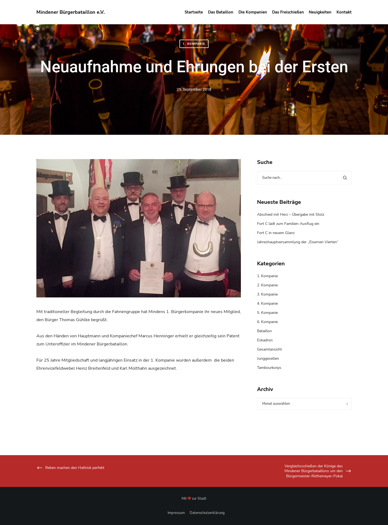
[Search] (345, 178)
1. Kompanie (194, 44)
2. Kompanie (267, 285)
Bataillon (264, 331)
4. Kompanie (267, 303)
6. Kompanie (267, 321)
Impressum (176, 512)
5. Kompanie (267, 312)
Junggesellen (268, 358)
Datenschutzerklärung (207, 512)
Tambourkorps (269, 367)
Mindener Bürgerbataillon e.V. (70, 12)
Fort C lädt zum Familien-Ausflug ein (288, 223)
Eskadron (265, 340)
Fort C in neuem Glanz (276, 232)
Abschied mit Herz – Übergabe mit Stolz (290, 214)
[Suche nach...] (304, 177)
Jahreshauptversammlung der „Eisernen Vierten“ (297, 242)
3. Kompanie (267, 294)
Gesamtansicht (269, 349)
